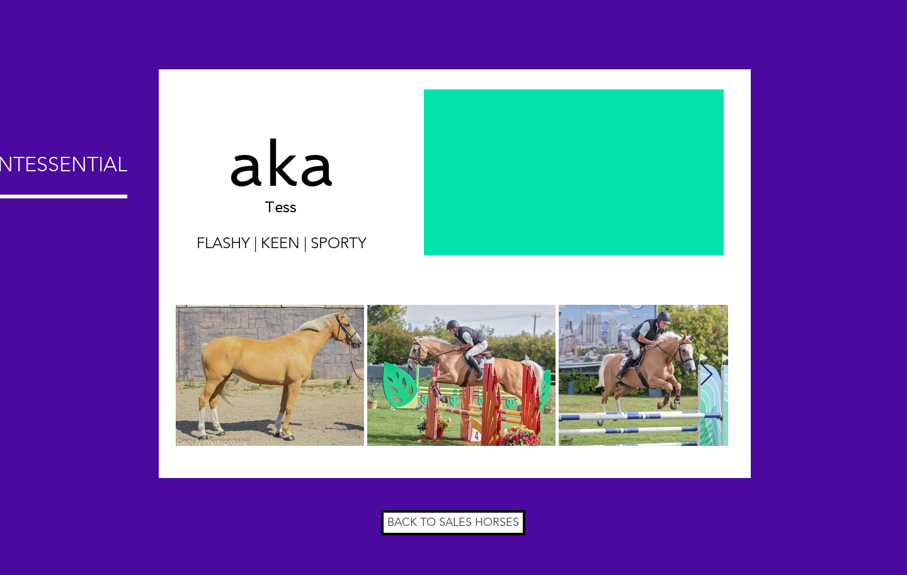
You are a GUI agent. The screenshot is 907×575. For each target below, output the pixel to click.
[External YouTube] (574, 172)
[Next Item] (706, 375)
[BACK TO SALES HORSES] (453, 522)
